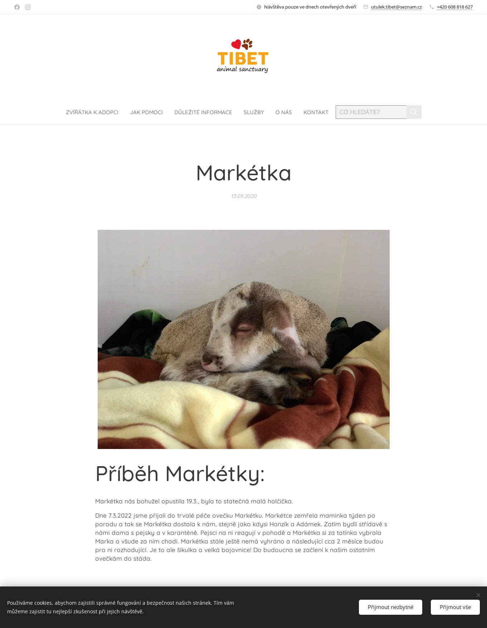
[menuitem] (85, 112)
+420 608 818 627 (455, 7)
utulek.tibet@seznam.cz (396, 7)
